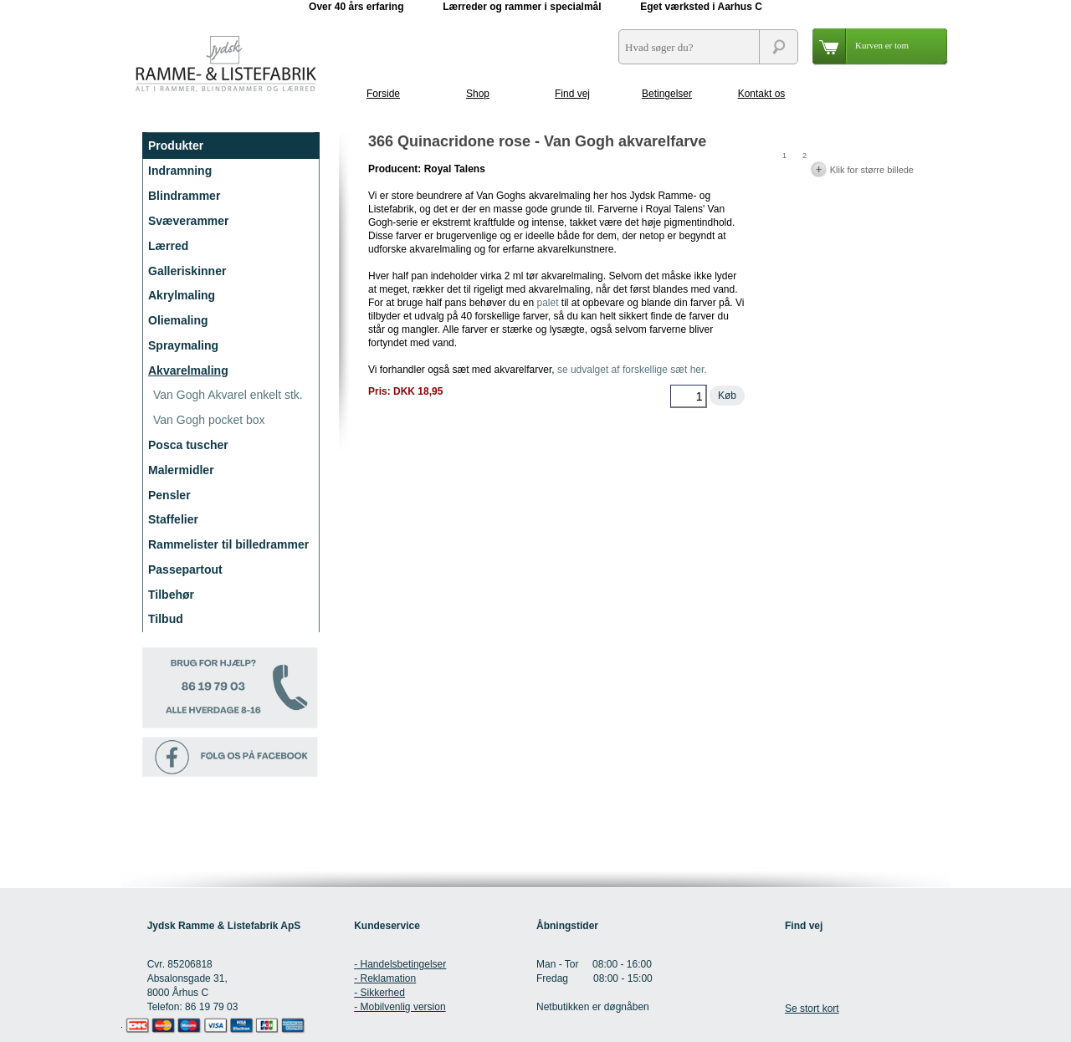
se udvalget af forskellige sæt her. (632, 369)
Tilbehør (171, 594)
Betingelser (667, 94)
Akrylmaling (181, 295)
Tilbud (165, 619)
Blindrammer (184, 195)
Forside (383, 94)
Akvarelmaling (188, 370)
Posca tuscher (188, 445)
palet (547, 303)
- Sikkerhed (379, 993)
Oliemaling (178, 320)
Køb (727, 395)
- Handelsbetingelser (400, 964)
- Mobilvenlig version (399, 1007)
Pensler (169, 495)
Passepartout (185, 569)
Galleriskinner (187, 271)
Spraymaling (183, 345)
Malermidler (181, 470)
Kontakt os (762, 94)
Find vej (572, 94)
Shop (477, 94)
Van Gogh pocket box (209, 420)
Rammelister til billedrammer (228, 544)
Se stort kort (812, 1008)
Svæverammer (188, 220)
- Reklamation (385, 978)
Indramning (180, 170)
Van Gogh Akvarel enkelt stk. (228, 394)
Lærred (168, 246)
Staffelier (173, 519)
